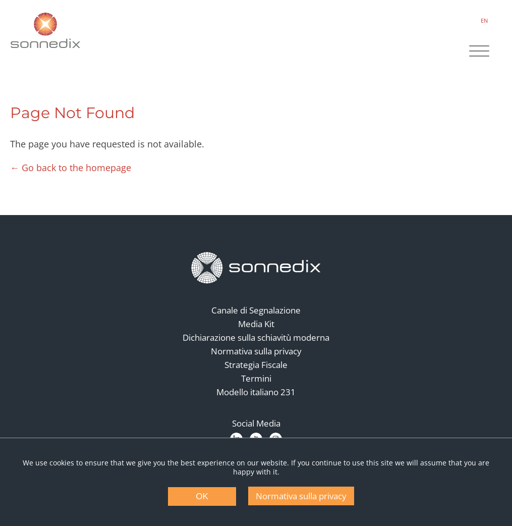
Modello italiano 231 (256, 392)
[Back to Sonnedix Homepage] (45, 30)
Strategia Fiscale (256, 364)
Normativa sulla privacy (256, 351)
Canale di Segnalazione (256, 310)
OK (202, 496)
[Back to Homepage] (256, 268)
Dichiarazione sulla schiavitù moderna (256, 337)
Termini (256, 378)
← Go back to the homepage (70, 168)
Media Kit (256, 324)
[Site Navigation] (479, 52)
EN (484, 20)
